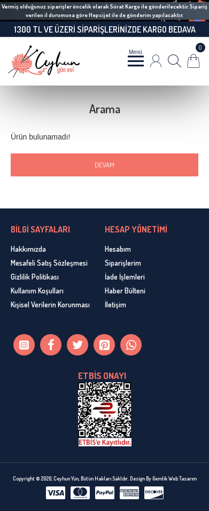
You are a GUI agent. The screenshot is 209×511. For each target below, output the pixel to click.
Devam (104, 164)
